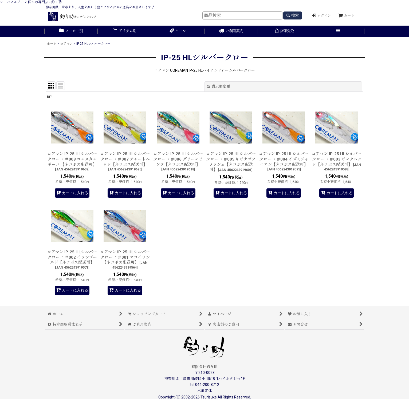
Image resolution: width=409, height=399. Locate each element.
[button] (338, 31)
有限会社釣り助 (204, 367)
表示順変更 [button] (218, 86)
